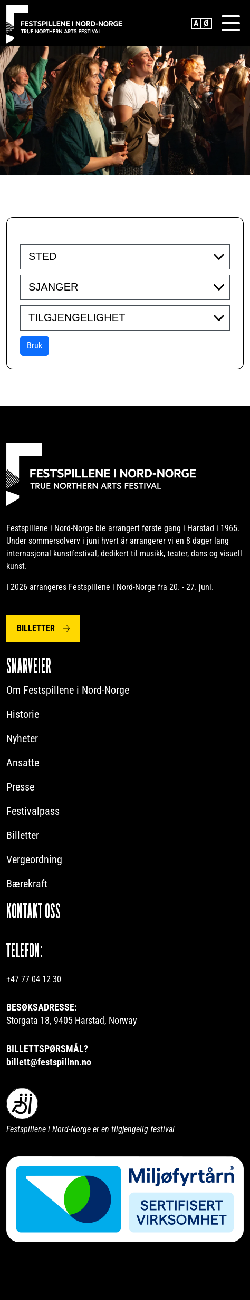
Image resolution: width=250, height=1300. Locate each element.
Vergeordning (34, 859)
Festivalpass (33, 811)
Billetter (36, 628)
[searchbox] (93, 256)
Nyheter (22, 738)
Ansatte (22, 762)
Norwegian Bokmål (206, 23)
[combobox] (125, 256)
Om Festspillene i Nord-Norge (67, 690)
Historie (22, 714)
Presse (20, 787)
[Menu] (230, 23)
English (196, 23)
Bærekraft (26, 883)
